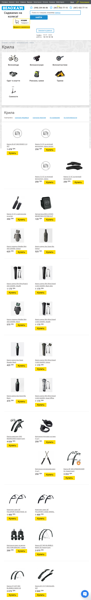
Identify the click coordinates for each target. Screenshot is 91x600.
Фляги (31, 511)
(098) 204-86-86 (41, 8)
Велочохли (33, 479)
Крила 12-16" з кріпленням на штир (12, 141)
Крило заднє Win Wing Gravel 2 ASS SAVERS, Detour (35, 221)
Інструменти (33, 456)
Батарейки (33, 430)
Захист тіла (33, 468)
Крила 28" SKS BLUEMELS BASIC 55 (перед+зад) (78, 301)
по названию (55, 73)
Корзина (80, 21)
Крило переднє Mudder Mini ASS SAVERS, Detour (56, 141)
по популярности (70, 73)
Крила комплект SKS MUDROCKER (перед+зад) (13, 261)
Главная (5, 29)
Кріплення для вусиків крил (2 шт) (55, 261)
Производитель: (33, 368)
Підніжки (32, 525)
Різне (31, 522)
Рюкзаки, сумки (34, 572)
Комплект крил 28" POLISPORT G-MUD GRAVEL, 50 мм (35, 301)
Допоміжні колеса (36, 494)
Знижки (52, 2)
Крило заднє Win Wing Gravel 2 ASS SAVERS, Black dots (35, 181)
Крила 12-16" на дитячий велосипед (78, 102)
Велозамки (33, 491)
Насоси (31, 502)
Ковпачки (32, 453)
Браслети (32, 433)
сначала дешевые (22, 73)
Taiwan (31, 377)
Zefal (30, 396)
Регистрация (84, 2)
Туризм (64, 572)
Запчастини (15, 572)
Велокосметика (35, 488)
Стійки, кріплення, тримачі (39, 517)
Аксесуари (24, 572)
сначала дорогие (39, 73)
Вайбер (73, 572)
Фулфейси (32, 445)
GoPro (31, 425)
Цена (28, 399)
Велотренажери (35, 462)
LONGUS (31, 390)
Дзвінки (32, 465)
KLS (29, 387)
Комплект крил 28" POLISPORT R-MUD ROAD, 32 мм (13, 301)
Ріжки (31, 520)
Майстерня (60, 2)
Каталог (12, 2)
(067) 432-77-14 (80, 8)
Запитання (37, 2)
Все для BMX (45, 572)
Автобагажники (35, 428)
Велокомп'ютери (35, 451)
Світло (31, 514)
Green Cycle (33, 393)
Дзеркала (32, 459)
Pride (30, 371)
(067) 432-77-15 (61, 8)
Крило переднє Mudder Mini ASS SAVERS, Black (56, 181)
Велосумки (33, 482)
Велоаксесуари (22, 29)
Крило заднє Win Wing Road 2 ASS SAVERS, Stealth (13, 181)
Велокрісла (33, 485)
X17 (29, 384)
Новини (23, 2)
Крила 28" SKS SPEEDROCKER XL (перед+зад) (78, 261)
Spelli (30, 380)
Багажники (33, 497)
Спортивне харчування (38, 442)
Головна (5, 2)
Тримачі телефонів (36, 476)
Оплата (45, 2)
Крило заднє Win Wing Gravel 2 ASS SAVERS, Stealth (78, 181)
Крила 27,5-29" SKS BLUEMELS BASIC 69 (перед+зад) (13, 340)
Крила (31, 499)
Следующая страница (75, 357)
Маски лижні (34, 439)
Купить (12, 108)
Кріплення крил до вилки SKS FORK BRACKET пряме (57, 301)
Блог (17, 2)
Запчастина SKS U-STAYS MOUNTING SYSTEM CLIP (35, 141)
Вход (72, 2)
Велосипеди (6, 572)
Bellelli (31, 374)
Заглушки (32, 474)
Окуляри (32, 528)
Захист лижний (34, 436)
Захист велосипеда (36, 471)
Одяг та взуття (55, 572)
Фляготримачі (34, 508)
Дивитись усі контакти (63, 589)
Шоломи (32, 505)
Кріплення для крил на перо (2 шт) (34, 261)
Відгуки (29, 2)
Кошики (32, 448)
